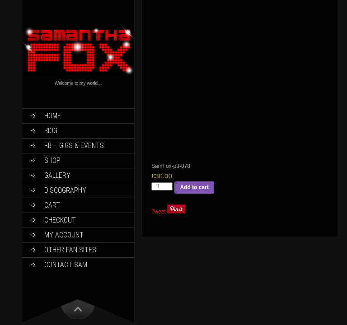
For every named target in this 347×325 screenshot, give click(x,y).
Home (52, 115)
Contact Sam (65, 264)
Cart (52, 205)
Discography (65, 190)
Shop (52, 160)
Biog (50, 130)
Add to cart (194, 187)
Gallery (57, 175)
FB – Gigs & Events (74, 145)
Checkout (60, 220)
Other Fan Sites (70, 250)
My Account (64, 235)
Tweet (158, 212)
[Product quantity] (162, 186)
